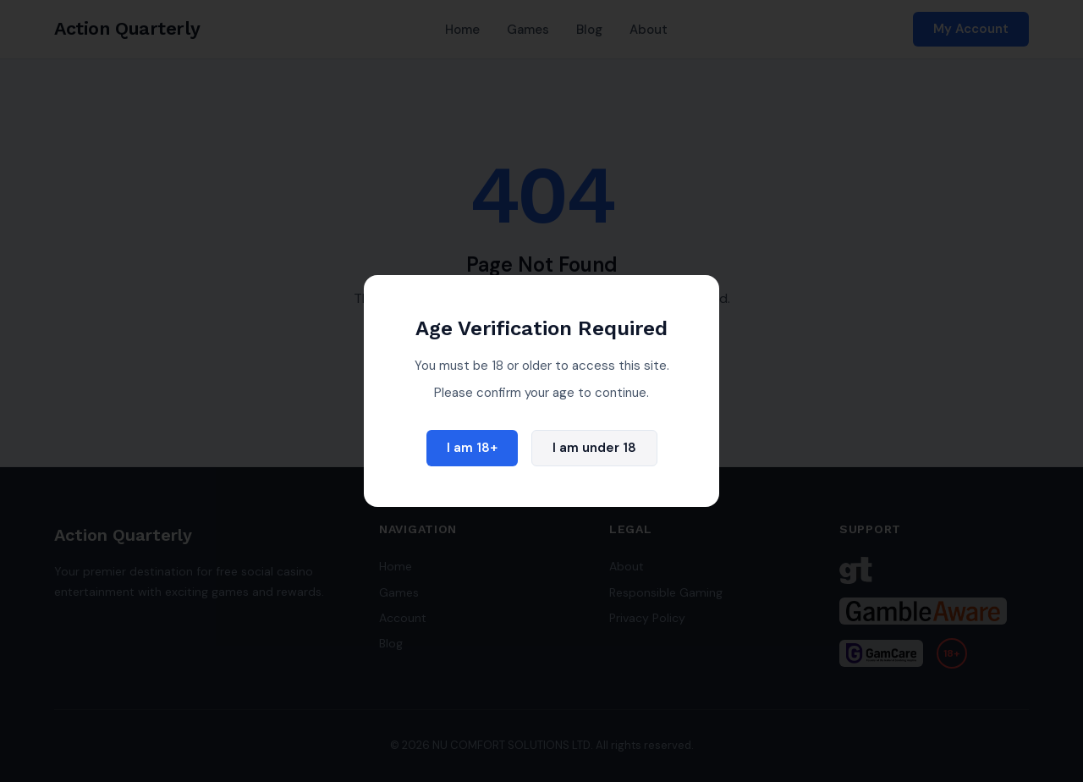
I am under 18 (594, 447)
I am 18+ (472, 447)
